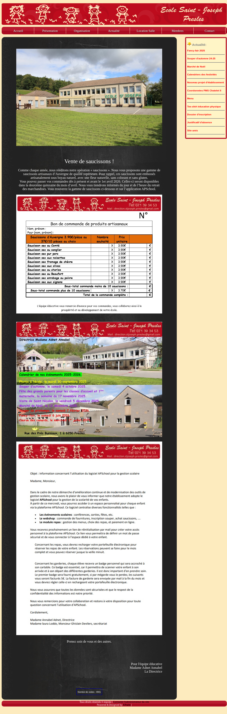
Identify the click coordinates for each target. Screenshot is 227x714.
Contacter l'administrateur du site (131, 702)
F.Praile (127, 705)
